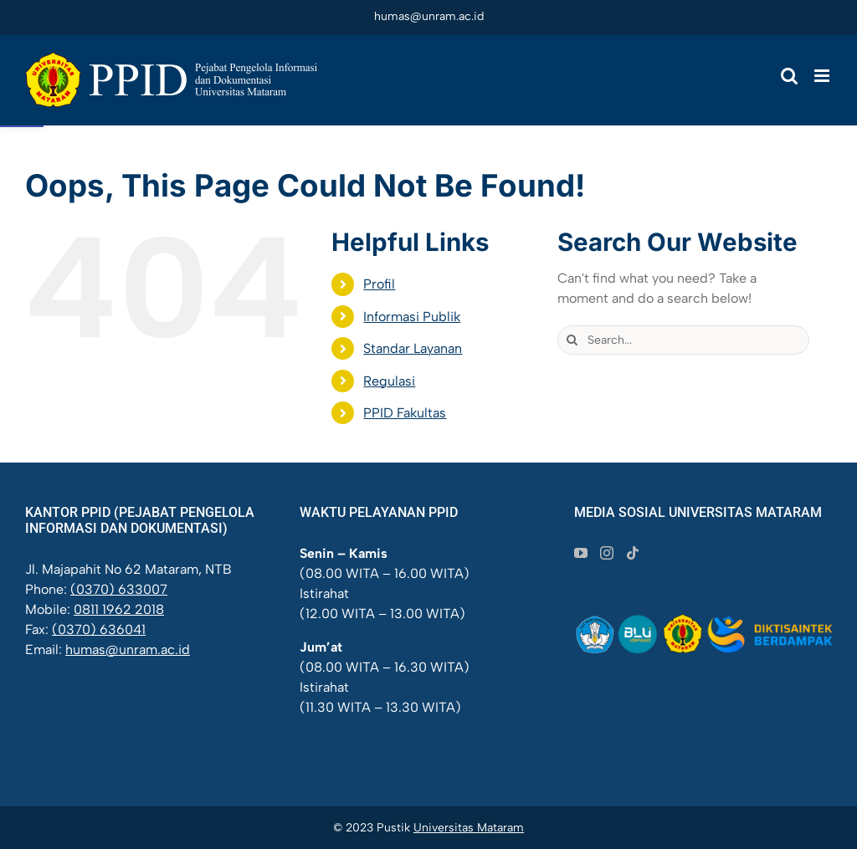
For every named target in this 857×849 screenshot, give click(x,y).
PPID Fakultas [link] (404, 413)
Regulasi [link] (389, 381)
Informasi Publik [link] (411, 317)
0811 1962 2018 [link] (119, 609)
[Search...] (683, 340)
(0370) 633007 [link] (118, 589)
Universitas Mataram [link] (468, 828)
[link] (171, 79)
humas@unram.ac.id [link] (429, 16)
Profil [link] (379, 284)
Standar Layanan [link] (412, 348)
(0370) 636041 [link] (99, 629)
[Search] (572, 340)
